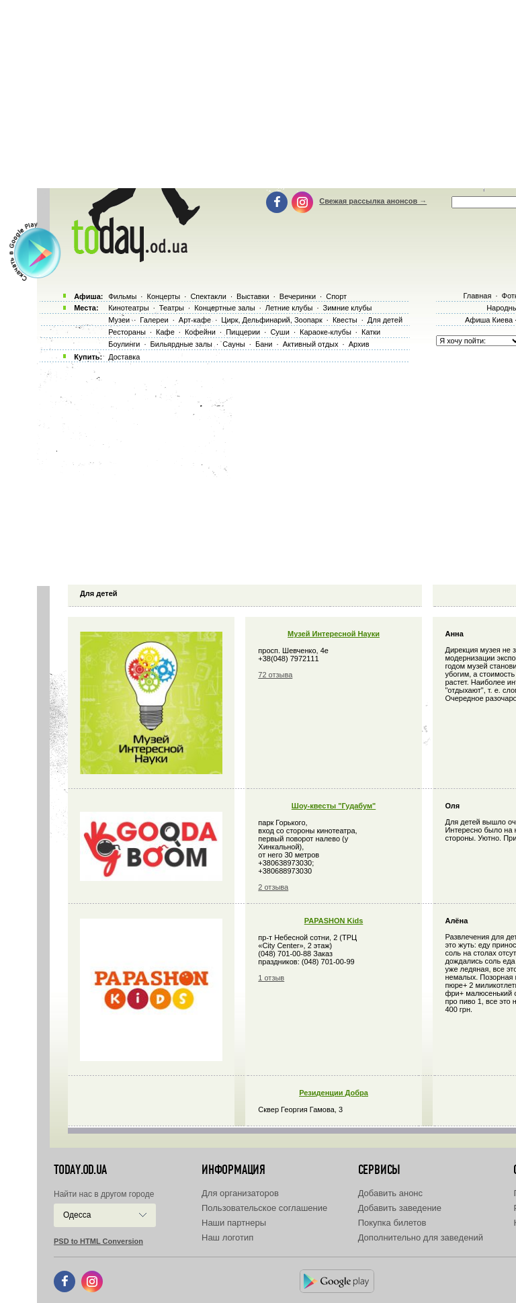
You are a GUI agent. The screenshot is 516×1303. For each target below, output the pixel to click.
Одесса (77, 1215)
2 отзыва (273, 887)
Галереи (154, 320)
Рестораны (127, 332)
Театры (171, 308)
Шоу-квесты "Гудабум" (334, 806)
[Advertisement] (276, 470)
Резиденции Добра (333, 1093)
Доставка (124, 357)
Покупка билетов (392, 1223)
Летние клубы (289, 308)
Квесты (345, 320)
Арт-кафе (195, 320)
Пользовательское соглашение (264, 1208)
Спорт (336, 296)
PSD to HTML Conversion (98, 1241)
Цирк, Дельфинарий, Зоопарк (271, 320)
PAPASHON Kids (333, 921)
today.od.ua (80, 1170)
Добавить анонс (390, 1193)
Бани (264, 344)
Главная (477, 296)
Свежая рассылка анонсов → (373, 201)
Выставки (252, 296)
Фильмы (122, 296)
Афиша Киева (489, 320)
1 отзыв (271, 978)
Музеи (119, 320)
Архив (359, 344)
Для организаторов (240, 1193)
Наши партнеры (234, 1223)
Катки (370, 332)
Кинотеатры (128, 308)
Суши (279, 332)
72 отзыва (275, 675)
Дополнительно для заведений (420, 1237)
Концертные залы (224, 308)
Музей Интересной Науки (334, 634)
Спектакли (208, 296)
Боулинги (124, 344)
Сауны (233, 344)
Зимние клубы (347, 308)
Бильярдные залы (181, 344)
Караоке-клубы (325, 332)
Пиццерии (243, 332)
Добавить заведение (399, 1208)
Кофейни (200, 332)
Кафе (165, 332)
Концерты (163, 296)
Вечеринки (298, 296)
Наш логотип (227, 1237)
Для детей (385, 320)
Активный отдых (311, 344)
